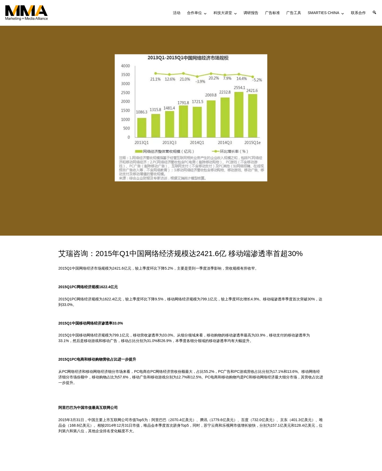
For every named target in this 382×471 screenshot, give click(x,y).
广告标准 (272, 13)
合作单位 (194, 13)
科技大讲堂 (223, 13)
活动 (176, 13)
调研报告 (251, 13)
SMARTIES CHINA (323, 13)
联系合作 (358, 13)
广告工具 (293, 13)
